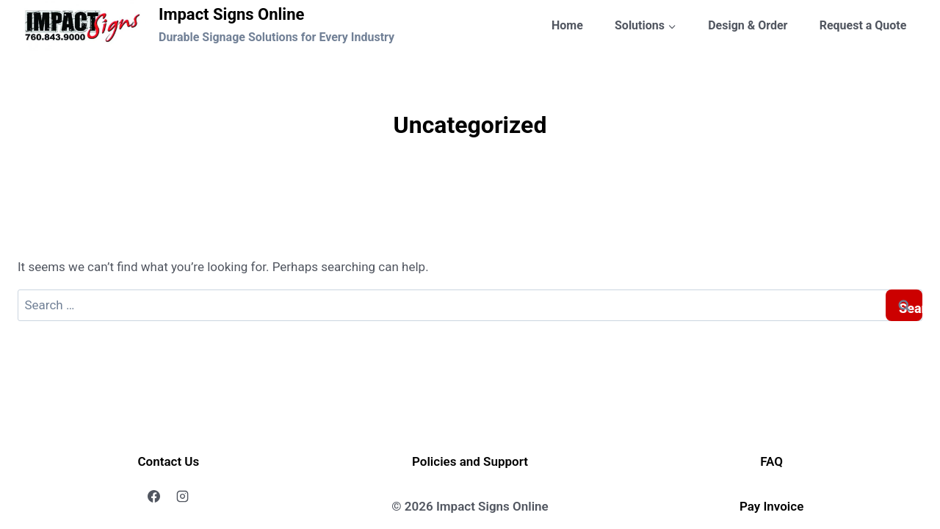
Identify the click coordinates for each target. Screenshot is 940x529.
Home (567, 25)
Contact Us (168, 461)
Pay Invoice (771, 506)
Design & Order (747, 25)
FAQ (771, 461)
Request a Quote (863, 25)
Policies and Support (470, 461)
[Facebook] (154, 496)
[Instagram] (182, 496)
